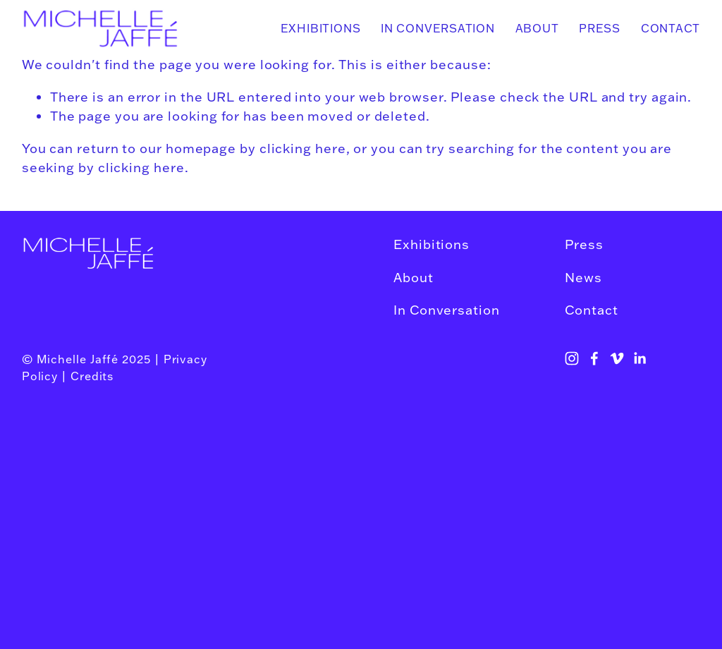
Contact (671, 28)
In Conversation (438, 28)
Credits (92, 376)
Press (599, 28)
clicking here (302, 148)
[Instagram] (572, 358)
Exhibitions (321, 28)
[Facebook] (594, 358)
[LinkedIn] (639, 358)
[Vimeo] (617, 358)
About (537, 28)
